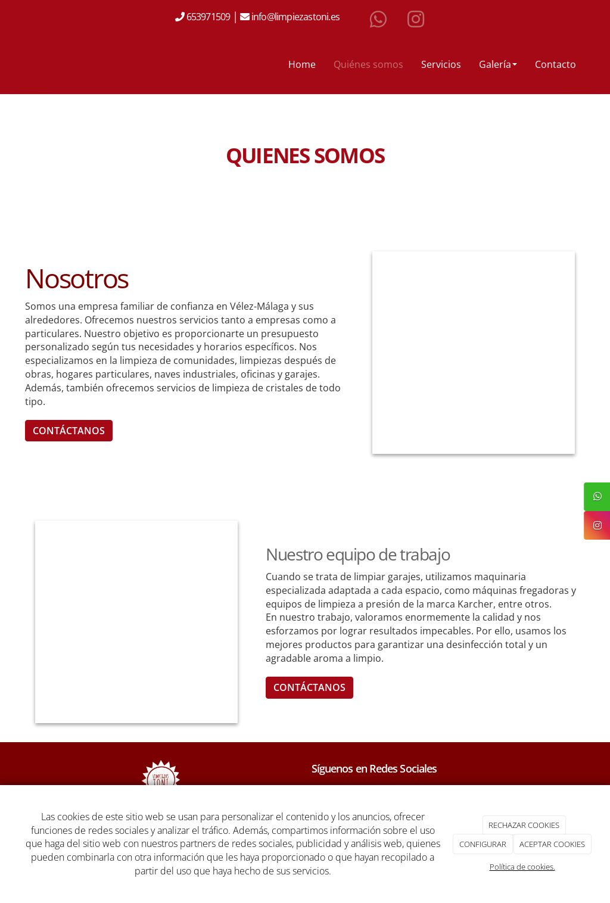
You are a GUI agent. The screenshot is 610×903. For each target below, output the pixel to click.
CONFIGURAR (482, 844)
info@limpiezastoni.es (296, 16)
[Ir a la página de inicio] (13, 64)
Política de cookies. (522, 866)
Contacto (555, 64)
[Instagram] (415, 20)
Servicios (441, 64)
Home (302, 64)
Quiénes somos (368, 64)
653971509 (207, 16)
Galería (498, 64)
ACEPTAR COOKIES (552, 844)
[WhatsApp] (378, 20)
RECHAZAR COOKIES (523, 825)
